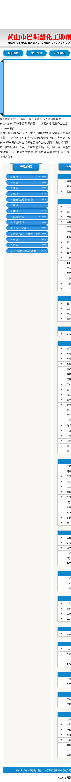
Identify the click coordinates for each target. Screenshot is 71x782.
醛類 (15, 245)
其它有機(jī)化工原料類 (24, 251)
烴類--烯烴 (18, 222)
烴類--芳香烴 (19, 228)
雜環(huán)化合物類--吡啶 (26, 233)
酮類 (15, 211)
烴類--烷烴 (18, 216)
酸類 (15, 188)
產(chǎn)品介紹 (63, 770)
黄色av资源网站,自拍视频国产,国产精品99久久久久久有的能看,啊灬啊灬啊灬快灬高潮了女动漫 (35, 147)
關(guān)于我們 (45, 770)
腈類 (15, 239)
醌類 (15, 194)
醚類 (15, 176)
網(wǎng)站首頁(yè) (26, 770)
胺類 (15, 205)
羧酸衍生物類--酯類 (23, 199)
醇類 (15, 182)
